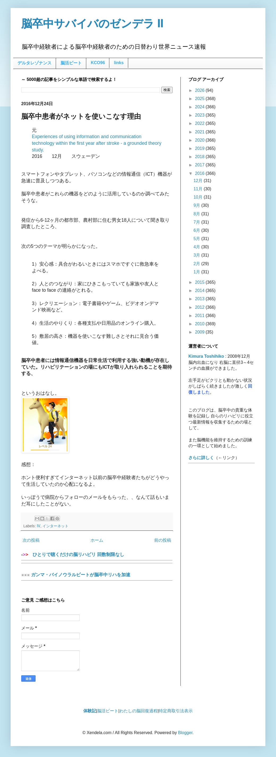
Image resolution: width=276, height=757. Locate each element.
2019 (200, 148)
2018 (200, 156)
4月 (197, 247)
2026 (200, 90)
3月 (197, 255)
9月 (197, 205)
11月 (198, 189)
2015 (200, 282)
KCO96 (98, 62)
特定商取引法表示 (176, 711)
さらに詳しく (201, 457)
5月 (197, 238)
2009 (200, 332)
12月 (198, 180)
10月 (198, 197)
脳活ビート (71, 63)
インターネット (55, 526)
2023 (200, 115)
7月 (197, 222)
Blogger (185, 732)
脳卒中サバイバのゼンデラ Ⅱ (92, 24)
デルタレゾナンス (34, 63)
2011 (200, 315)
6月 (197, 230)
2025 (200, 98)
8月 (197, 214)
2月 (197, 263)
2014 (200, 290)
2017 (200, 165)
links (118, 62)
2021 (200, 132)
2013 (200, 299)
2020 (200, 140)
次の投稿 (31, 540)
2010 (200, 324)
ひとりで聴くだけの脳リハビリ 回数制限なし (96, 556)
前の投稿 (162, 540)
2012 (200, 307)
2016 (200, 173)
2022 (200, 123)
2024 (200, 107)
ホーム (96, 540)
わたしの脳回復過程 (138, 711)
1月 (197, 272)
